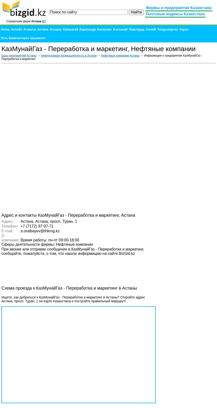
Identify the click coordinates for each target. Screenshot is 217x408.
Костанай (120, 29)
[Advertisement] (180, 138)
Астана (42, 29)
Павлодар (136, 29)
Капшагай (70, 29)
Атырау (56, 29)
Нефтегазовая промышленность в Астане (69, 55)
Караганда (88, 29)
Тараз (183, 29)
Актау (5, 29)
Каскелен (104, 29)
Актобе (16, 29)
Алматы (29, 29)
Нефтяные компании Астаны (120, 55)
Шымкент (38, 38)
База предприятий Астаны (18, 55)
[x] (44, 21)
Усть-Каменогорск (15, 38)
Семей (151, 29)
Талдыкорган (167, 29)
